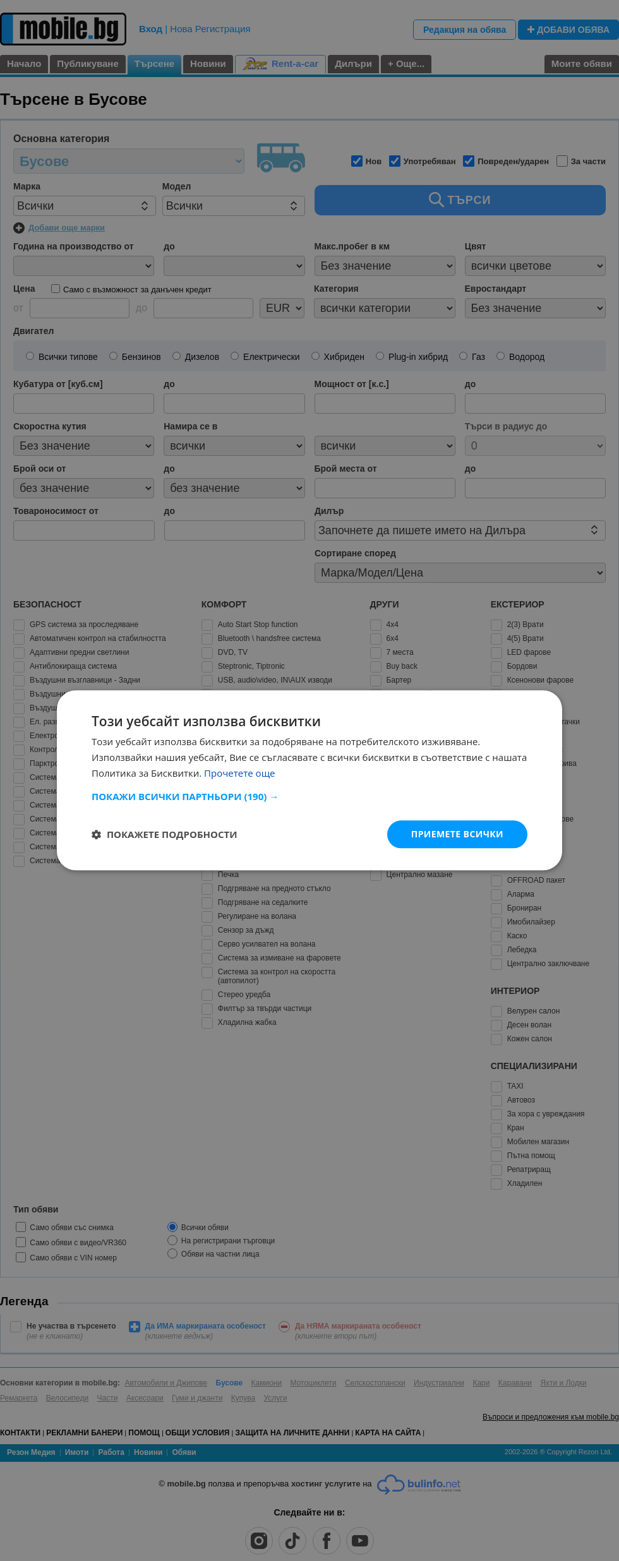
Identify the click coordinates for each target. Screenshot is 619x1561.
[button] (309, 796)
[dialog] (309, 780)
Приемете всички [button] (457, 834)
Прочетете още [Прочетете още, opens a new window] (239, 773)
